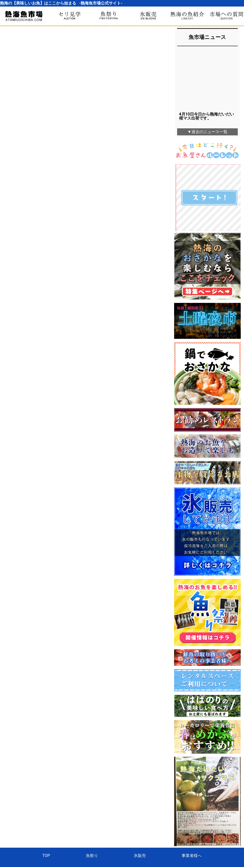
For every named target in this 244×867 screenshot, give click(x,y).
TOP (46, 794)
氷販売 (140, 794)
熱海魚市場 (122, 816)
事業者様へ (192, 794)
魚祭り (92, 794)
